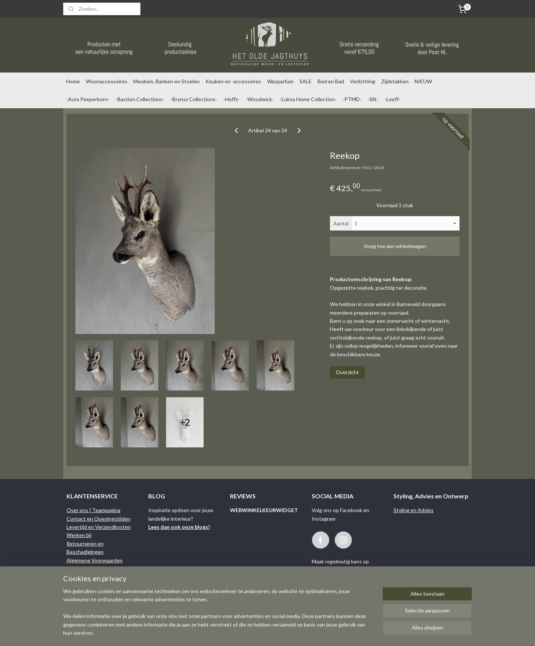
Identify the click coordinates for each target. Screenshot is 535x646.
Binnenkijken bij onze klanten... (102, 585)
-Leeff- (393, 99)
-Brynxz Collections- (194, 99)
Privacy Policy (82, 576)
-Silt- (373, 99)
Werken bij (79, 535)
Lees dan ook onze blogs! (179, 527)
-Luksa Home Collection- (308, 99)
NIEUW (423, 81)
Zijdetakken (395, 81)
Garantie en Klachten (91, 568)
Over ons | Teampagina (93, 510)
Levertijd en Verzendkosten (99, 527)
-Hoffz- (231, 99)
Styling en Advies (413, 510)
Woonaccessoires (106, 81)
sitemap (295, 632)
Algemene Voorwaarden (95, 560)
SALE (305, 81)
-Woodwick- (260, 99)
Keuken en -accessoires (233, 81)
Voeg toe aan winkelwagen (395, 246)
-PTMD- (352, 99)
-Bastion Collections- (140, 99)
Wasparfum (280, 81)
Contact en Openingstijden (98, 518)
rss (308, 632)
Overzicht (347, 372)
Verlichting (362, 81)
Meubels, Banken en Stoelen (166, 81)
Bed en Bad (331, 81)
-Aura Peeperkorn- (88, 99)
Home (73, 81)
